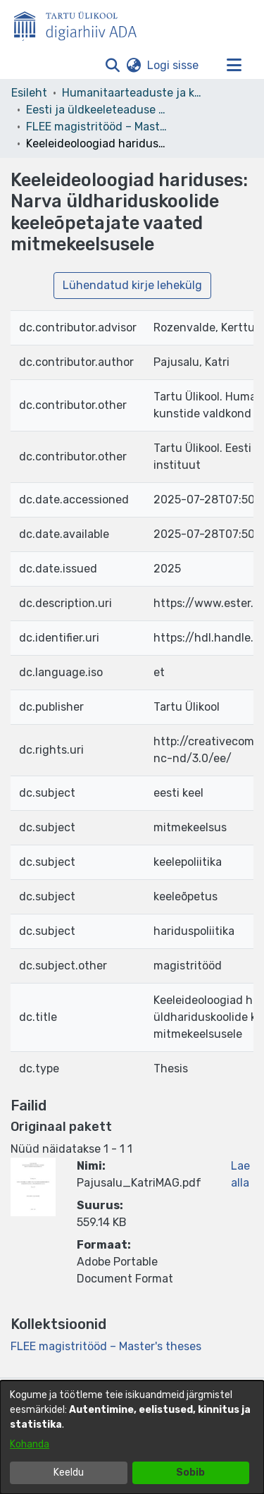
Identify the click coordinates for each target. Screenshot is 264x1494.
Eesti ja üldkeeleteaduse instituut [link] (96, 109)
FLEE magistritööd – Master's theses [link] (96, 126)
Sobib (190, 1472)
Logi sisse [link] (173, 65)
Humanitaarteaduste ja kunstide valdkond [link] (132, 92)
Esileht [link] (29, 92)
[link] (106, 1346)
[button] (112, 65)
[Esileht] (81, 23)
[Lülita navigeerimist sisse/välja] (233, 65)
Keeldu (69, 1472)
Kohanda (29, 1444)
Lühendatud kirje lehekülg (132, 285)
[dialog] (132, 1437)
